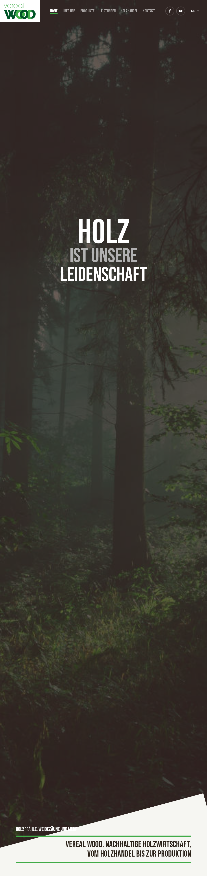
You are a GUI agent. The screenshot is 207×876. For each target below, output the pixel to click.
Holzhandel (129, 11)
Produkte (87, 11)
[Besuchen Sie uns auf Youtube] (180, 11)
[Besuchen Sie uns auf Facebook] (169, 11)
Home (54, 11)
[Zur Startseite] (20, 11)
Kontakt (149, 11)
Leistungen (107, 11)
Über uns (69, 11)
